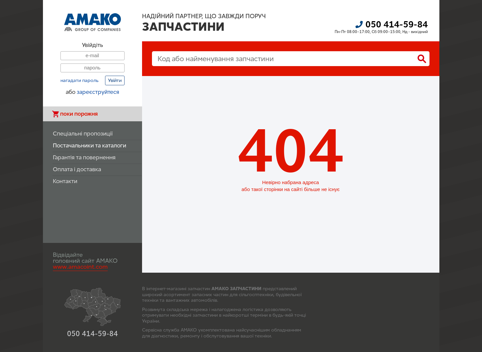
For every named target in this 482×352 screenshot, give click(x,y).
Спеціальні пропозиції (83, 133)
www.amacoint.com (80, 267)
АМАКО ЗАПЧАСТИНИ (236, 289)
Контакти (65, 181)
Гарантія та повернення (84, 157)
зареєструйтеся (98, 92)
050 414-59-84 (396, 24)
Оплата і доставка (77, 169)
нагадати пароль (79, 80)
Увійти (115, 80)
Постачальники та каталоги (89, 145)
